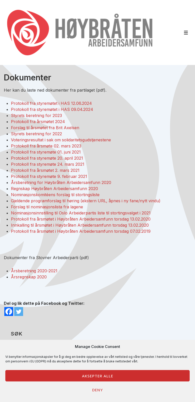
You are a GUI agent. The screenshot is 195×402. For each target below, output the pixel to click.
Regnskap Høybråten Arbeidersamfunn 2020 (54, 188)
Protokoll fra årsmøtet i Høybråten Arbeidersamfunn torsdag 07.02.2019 (81, 231)
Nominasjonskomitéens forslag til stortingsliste (55, 194)
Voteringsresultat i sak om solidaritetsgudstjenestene (61, 139)
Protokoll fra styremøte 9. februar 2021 (49, 176)
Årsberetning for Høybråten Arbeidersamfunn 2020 (61, 182)
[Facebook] (8, 311)
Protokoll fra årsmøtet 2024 (38, 121)
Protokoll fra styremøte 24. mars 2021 (47, 164)
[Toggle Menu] (186, 32)
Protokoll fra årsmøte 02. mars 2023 (46, 145)
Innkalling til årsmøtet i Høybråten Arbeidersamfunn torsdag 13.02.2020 (80, 225)
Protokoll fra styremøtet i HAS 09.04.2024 (52, 109)
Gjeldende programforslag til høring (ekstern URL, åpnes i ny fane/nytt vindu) (85, 200)
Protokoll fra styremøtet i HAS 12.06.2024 (51, 103)
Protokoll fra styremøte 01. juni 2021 (46, 152)
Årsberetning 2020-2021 (34, 270)
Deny (97, 389)
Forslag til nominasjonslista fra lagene (47, 206)
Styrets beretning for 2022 (36, 133)
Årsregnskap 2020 (29, 276)
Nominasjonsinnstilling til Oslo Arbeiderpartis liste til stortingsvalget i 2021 (81, 212)
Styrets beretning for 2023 (36, 115)
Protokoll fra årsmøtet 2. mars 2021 (45, 170)
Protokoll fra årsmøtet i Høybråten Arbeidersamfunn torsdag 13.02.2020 (81, 219)
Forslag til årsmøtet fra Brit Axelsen (45, 127)
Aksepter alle (97, 375)
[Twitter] (18, 311)
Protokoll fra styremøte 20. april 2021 (47, 158)
